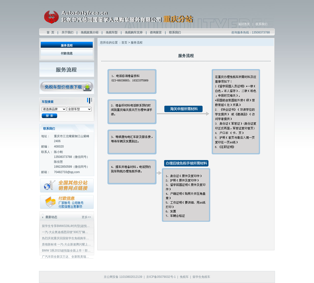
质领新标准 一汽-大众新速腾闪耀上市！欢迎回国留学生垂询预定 (66, 244)
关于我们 (67, 32)
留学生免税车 (201, 277)
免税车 (184, 277)
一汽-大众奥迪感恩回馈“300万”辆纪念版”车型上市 (66, 232)
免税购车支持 (134, 32)
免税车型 (112, 32)
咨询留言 (156, 32)
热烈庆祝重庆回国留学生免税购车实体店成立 (66, 238)
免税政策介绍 (89, 32)
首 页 (50, 32)
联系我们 (261, 24)
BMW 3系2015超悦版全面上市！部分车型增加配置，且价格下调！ (66, 250)
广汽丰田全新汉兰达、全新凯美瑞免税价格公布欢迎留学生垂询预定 (66, 256)
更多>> (86, 217)
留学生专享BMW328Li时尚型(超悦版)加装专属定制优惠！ (66, 226)
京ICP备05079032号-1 (161, 277)
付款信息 (67, 53)
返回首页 (244, 24)
